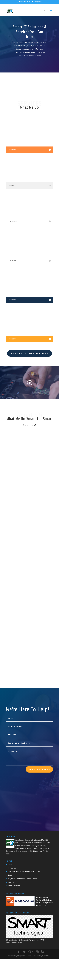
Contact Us (12, 868)
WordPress (46, 956)
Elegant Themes (24, 956)
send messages (39, 769)
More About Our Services (29, 353)
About (10, 864)
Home (10, 875)
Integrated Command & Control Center (22, 879)
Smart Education (14, 886)
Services (11, 882)
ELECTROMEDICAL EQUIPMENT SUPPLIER (24, 871)
